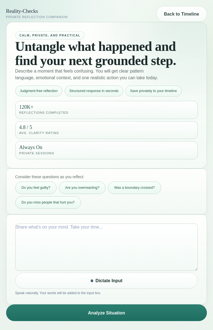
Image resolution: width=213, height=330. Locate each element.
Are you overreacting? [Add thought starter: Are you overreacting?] (82, 188)
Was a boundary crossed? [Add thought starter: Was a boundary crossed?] (134, 188)
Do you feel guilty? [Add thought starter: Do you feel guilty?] (35, 188)
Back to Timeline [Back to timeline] (181, 14)
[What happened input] (106, 247)
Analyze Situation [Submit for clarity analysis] (106, 313)
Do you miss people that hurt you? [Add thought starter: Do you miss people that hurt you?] (48, 202)
